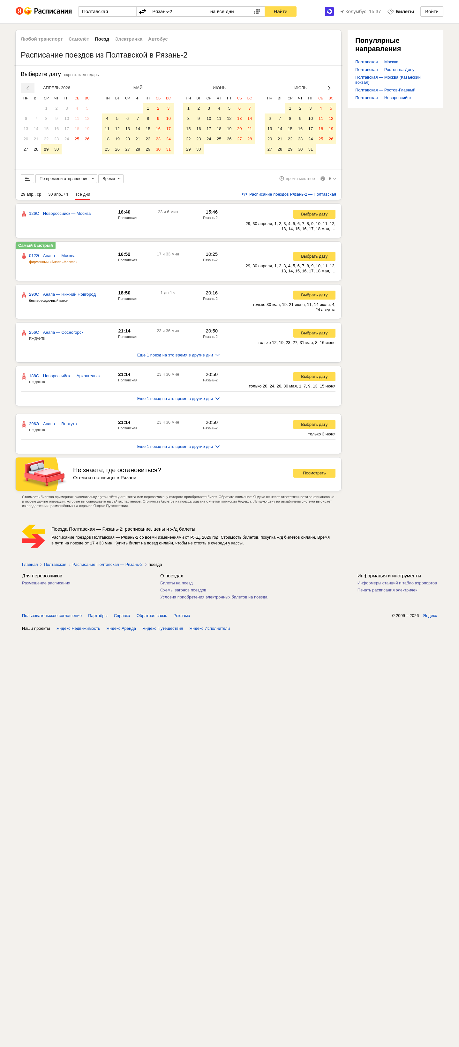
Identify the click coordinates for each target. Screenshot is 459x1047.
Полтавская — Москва (376, 61)
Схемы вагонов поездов (183, 590)
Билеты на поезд (176, 583)
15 (46, 128)
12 (87, 118)
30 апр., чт (58, 194)
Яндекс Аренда (121, 628)
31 (168, 149)
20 (26, 139)
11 (77, 118)
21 (36, 139)
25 (77, 139)
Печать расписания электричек (387, 590)
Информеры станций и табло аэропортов (397, 583)
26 (87, 139)
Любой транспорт (42, 39)
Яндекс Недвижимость (78, 628)
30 (56, 149)
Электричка (128, 39)
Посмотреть (314, 473)
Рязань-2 (210, 218)
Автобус (158, 39)
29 (46, 149)
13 (26, 128)
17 (66, 128)
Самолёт (79, 39)
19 (87, 128)
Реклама (182, 615)
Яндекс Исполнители (210, 628)
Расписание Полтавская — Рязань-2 (107, 564)
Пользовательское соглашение (52, 615)
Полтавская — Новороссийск (383, 97)
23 (56, 139)
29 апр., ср (31, 194)
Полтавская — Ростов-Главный (385, 90)
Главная (30, 564)
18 (77, 128)
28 (36, 149)
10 (66, 118)
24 (66, 139)
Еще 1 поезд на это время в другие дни (178, 355)
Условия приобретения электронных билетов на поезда (213, 597)
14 (36, 128)
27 (26, 149)
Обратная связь (152, 615)
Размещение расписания (46, 583)
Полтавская (127, 218)
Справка (122, 615)
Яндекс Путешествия (162, 628)
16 (56, 128)
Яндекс (430, 615)
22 (46, 139)
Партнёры (97, 615)
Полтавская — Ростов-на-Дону (384, 69)
